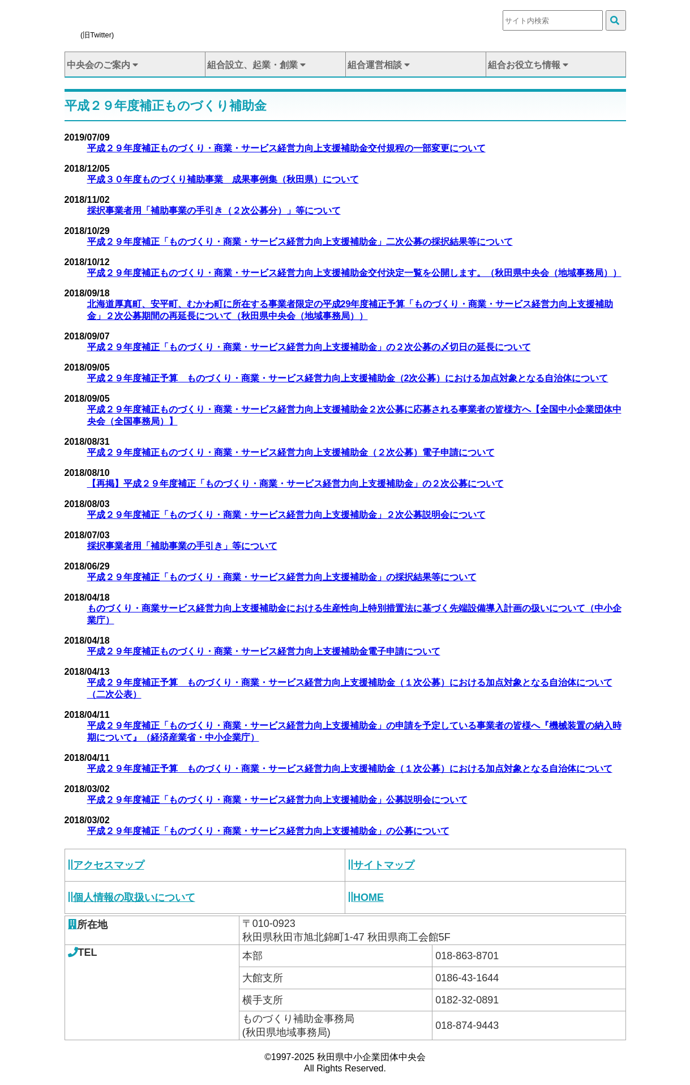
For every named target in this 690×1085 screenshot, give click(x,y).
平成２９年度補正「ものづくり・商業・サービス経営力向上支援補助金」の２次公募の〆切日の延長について (309, 347)
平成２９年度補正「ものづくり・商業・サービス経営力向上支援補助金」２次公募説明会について (286, 515)
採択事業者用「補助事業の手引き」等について (182, 546)
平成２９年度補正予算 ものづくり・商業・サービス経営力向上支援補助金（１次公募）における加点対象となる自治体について (349, 768)
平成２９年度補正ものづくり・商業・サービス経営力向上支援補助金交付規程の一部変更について (286, 148)
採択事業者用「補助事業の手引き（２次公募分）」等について (214, 210)
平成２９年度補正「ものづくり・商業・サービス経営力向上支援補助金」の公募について (268, 831)
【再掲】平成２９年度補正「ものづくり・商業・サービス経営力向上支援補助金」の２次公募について (295, 483)
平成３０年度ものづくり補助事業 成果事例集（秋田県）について (223, 179)
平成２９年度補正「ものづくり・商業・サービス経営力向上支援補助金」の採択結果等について (282, 577)
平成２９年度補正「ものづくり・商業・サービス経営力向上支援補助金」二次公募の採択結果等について (300, 241)
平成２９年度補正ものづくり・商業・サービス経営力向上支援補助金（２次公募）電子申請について (291, 452)
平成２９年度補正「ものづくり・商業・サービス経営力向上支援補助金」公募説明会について (277, 800)
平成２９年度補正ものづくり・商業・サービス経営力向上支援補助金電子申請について (263, 651)
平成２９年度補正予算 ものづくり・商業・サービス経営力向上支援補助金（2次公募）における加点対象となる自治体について (347, 378)
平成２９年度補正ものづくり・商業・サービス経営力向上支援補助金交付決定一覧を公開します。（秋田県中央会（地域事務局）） (354, 273)
